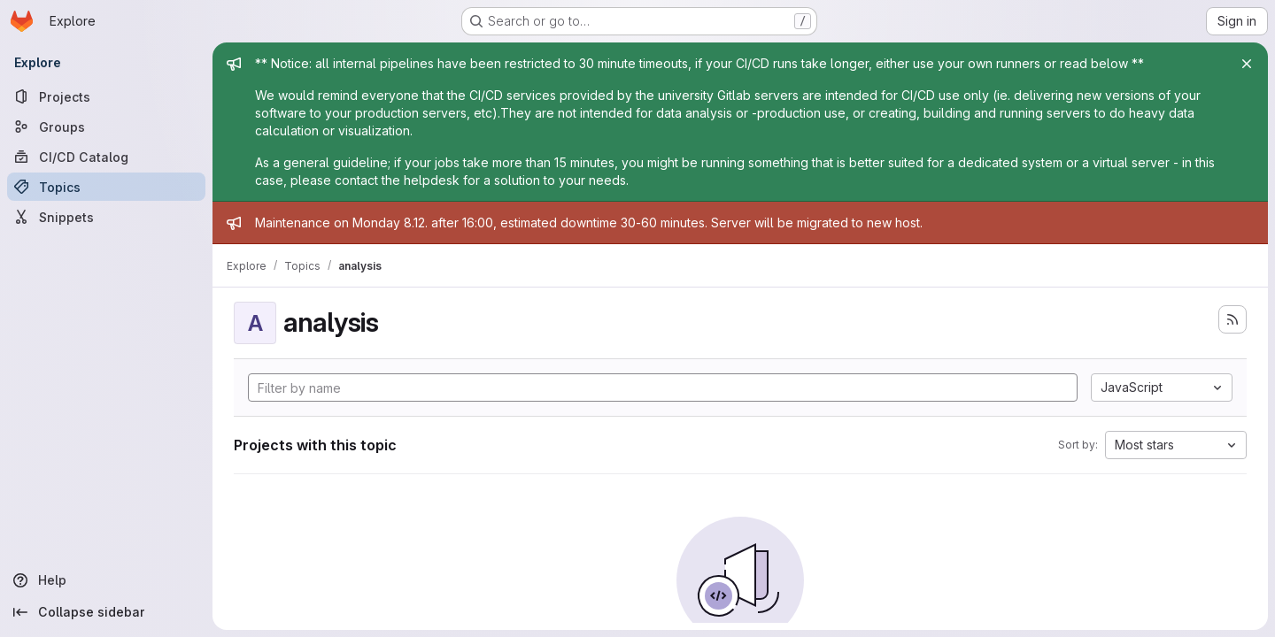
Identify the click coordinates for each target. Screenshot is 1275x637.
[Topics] (106, 187)
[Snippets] (106, 217)
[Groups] (106, 126)
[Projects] (106, 96)
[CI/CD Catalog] (106, 156)
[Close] (1246, 63)
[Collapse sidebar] (106, 612)
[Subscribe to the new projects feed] (1232, 319)
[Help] (106, 580)
